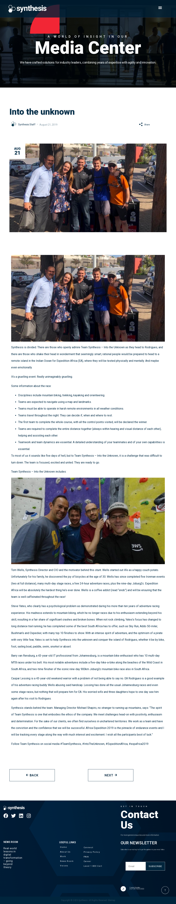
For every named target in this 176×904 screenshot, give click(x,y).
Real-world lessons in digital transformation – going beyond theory (12, 858)
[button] (160, 7)
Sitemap (111, 900)
